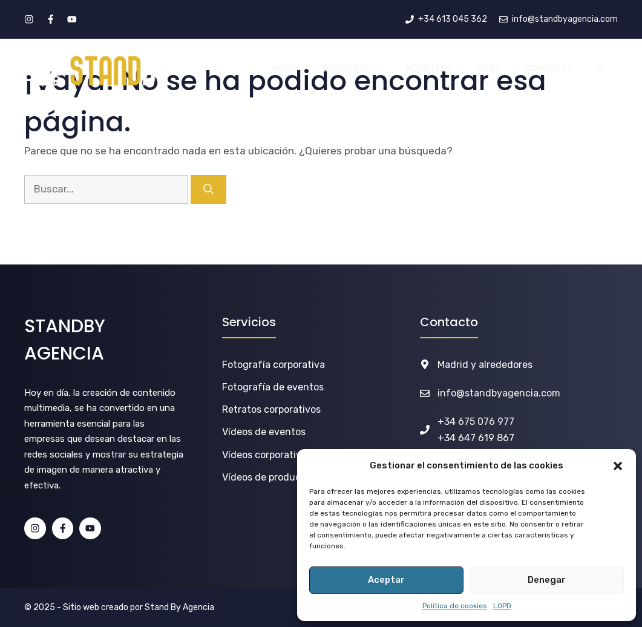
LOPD (502, 606)
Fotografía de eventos (273, 387)
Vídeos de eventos (264, 432)
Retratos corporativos (271, 409)
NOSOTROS (429, 69)
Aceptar (386, 579)
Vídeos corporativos (267, 455)
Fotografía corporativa (273, 364)
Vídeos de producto (266, 477)
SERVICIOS (358, 69)
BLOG (489, 69)
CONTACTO (549, 69)
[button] (618, 466)
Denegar (547, 579)
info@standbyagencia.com (498, 393)
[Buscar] (208, 189)
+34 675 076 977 (475, 421)
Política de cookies (454, 606)
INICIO (285, 69)
